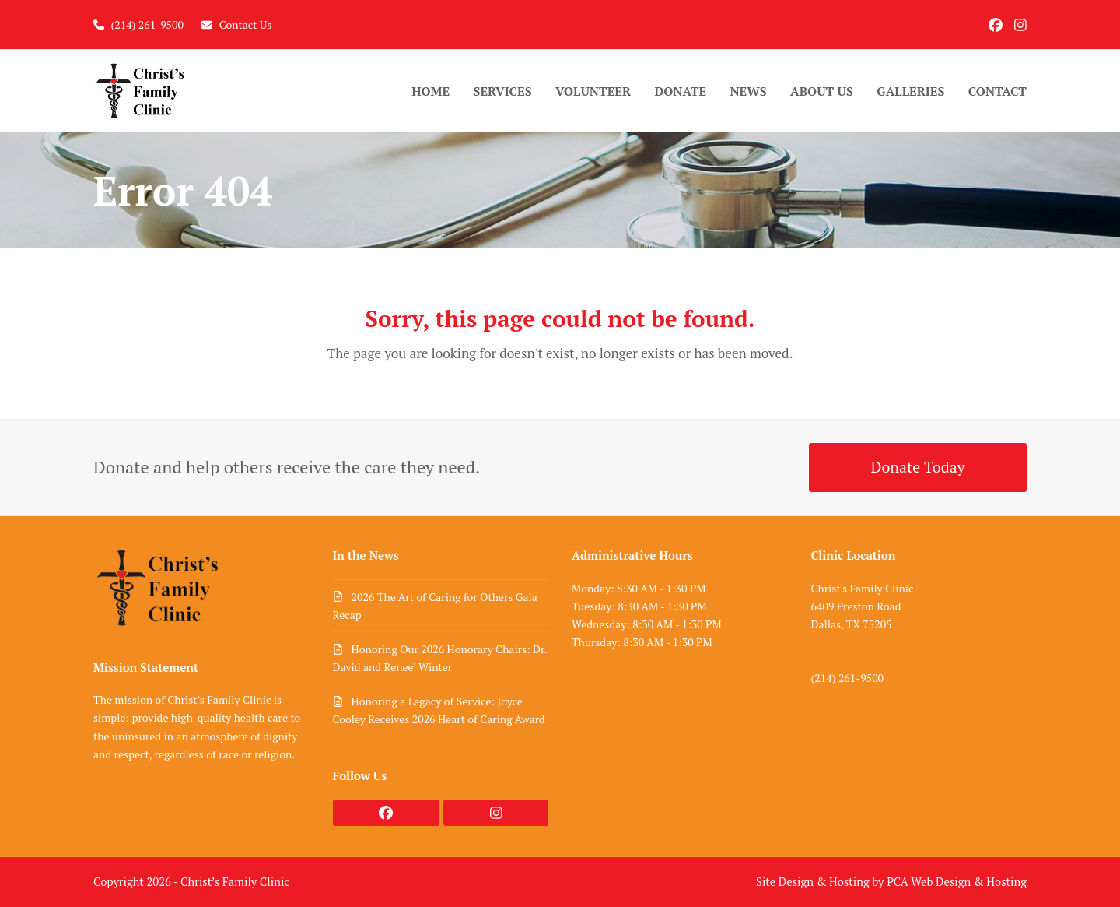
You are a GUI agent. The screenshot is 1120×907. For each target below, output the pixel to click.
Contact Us (245, 24)
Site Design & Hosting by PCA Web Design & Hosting (891, 881)
